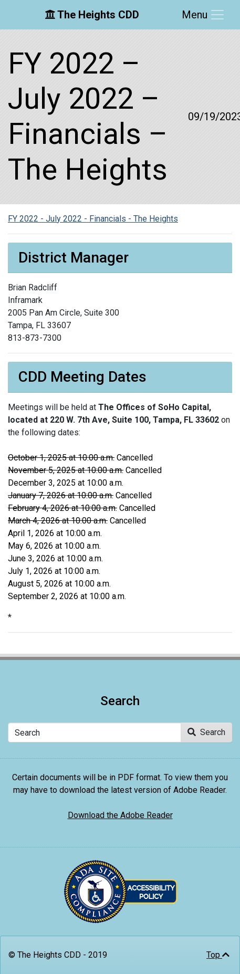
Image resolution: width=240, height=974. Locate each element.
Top (217, 955)
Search (206, 732)
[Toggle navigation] (203, 15)
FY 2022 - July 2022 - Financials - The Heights (93, 219)
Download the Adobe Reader (120, 815)
